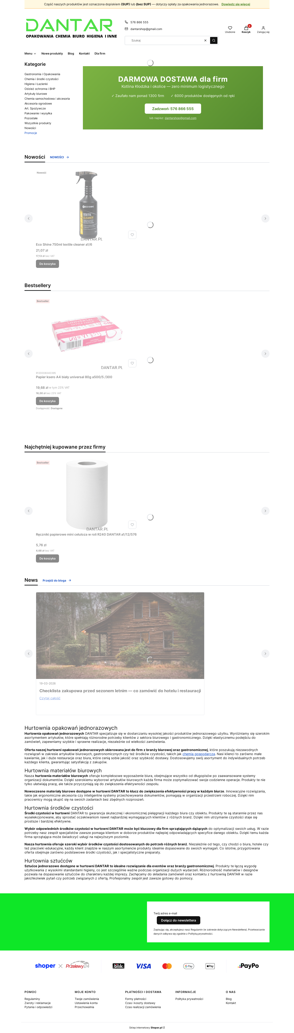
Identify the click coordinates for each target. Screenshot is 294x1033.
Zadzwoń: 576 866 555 (173, 108)
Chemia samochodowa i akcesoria (47, 98)
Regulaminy (32, 999)
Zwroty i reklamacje (37, 1003)
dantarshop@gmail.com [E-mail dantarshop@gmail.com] (146, 29)
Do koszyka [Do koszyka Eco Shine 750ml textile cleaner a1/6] (47, 263)
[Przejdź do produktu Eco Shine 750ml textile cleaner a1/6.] (87, 205)
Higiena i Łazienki (36, 84)
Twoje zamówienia (87, 999)
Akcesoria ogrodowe (38, 103)
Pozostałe (31, 118)
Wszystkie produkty (37, 123)
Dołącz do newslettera (178, 920)
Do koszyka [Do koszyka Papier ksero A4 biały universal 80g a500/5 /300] (47, 401)
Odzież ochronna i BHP (39, 88)
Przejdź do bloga (57, 580)
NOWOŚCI (59, 157)
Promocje (30, 133)
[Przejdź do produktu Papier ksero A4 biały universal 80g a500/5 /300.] (87, 333)
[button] (213, 40)
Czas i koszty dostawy (140, 1003)
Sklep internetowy (145, 1027)
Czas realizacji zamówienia (143, 1007)
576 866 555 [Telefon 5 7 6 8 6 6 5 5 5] (139, 22)
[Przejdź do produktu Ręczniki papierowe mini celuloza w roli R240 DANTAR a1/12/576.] (87, 494)
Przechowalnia (84, 1007)
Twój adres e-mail (165, 913)
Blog (229, 999)
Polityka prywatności (189, 999)
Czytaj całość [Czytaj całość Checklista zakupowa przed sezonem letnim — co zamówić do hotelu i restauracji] (49, 698)
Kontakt (231, 1003)
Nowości (30, 128)
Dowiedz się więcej (236, 4)
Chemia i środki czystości (41, 79)
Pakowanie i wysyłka (38, 113)
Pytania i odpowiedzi (38, 1007)
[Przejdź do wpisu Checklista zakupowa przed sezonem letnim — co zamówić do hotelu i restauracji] (120, 635)
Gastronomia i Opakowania (42, 74)
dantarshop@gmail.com (180, 118)
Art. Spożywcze (35, 108)
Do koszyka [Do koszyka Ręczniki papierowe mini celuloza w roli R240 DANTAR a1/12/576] (47, 558)
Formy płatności (135, 999)
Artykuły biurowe (35, 93)
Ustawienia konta (86, 1003)
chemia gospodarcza (199, 754)
